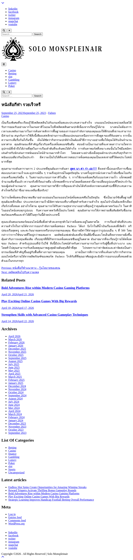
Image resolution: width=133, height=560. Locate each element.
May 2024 (14, 407)
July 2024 (13, 401)
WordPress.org (16, 523)
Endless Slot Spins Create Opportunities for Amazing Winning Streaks (47, 487)
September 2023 (17, 432)
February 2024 (16, 417)
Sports (11, 469)
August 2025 (15, 361)
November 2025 (17, 351)
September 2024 (17, 395)
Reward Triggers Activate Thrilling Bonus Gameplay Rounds (42, 490)
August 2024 (15, 398)
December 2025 (17, 348)
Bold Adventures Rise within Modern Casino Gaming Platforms (45, 288)
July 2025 (13, 364)
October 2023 (16, 429)
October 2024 (16, 392)
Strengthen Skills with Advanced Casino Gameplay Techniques (44, 314)
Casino (12, 70)
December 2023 (17, 423)
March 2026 (15, 339)
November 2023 (17, 426)
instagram (13, 18)
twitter (12, 15)
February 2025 (16, 379)
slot (10, 76)
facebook (13, 11)
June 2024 (14, 404)
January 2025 (15, 383)
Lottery (12, 82)
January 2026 (15, 345)
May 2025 (14, 370)
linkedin (12, 8)
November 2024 (17, 389)
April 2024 (14, 411)
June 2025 (14, 367)
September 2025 (17, 358)
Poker (11, 85)
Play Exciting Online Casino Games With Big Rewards (39, 301)
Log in (12, 514)
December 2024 (17, 386)
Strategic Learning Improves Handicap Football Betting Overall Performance (51, 499)
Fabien (52, 112)
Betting (12, 73)
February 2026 (16, 342)
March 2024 (15, 414)
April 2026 (14, 336)
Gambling (13, 79)
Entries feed (15, 517)
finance (12, 453)
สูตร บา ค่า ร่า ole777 (83, 168)
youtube (12, 24)
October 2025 (16, 354)
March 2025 (15, 376)
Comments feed (17, 520)
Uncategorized (16, 472)
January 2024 (15, 420)
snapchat (13, 21)
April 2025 (14, 373)
